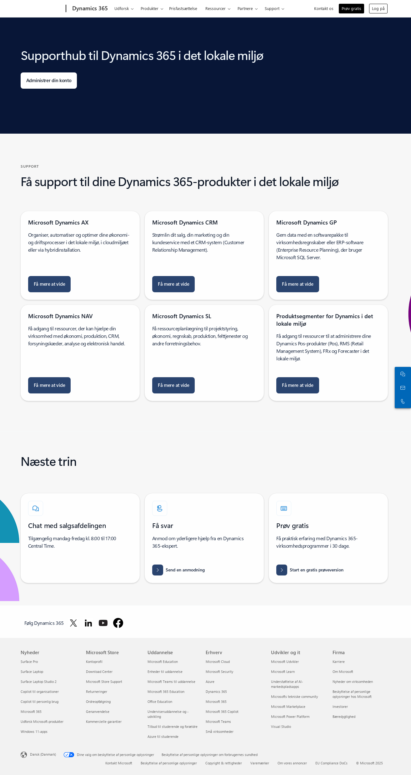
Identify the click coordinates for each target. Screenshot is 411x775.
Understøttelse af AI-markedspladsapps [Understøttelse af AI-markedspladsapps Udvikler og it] (287, 684)
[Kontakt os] (401, 387)
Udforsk (121, 8)
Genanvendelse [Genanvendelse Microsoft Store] (97, 711)
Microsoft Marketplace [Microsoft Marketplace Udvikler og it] (288, 706)
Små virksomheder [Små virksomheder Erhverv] (219, 731)
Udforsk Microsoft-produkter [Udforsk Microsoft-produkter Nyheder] (42, 721)
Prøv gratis (351, 8)
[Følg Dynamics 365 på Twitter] (73, 623)
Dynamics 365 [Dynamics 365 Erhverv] (216, 691)
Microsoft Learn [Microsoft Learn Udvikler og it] (283, 671)
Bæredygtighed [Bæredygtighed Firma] (344, 716)
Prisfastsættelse (183, 8)
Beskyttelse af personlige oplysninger (169, 763)
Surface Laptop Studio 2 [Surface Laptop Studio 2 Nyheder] (39, 681)
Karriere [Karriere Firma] (339, 661)
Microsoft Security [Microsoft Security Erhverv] (219, 671)
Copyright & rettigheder (223, 763)
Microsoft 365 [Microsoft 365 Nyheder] (31, 711)
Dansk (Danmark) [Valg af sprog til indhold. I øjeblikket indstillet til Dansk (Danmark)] (43, 754)
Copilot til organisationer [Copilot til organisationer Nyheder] (40, 691)
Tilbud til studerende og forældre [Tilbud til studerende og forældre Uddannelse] (173, 726)
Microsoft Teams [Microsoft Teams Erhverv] (218, 721)
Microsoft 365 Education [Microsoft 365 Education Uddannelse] (166, 691)
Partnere (245, 8)
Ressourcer (215, 8)
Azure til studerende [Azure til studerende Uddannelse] (163, 736)
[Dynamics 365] (89, 8)
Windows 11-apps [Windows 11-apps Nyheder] (34, 731)
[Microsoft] (42, 8)
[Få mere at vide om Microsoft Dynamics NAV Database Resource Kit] (49, 385)
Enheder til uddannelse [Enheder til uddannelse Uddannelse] (165, 671)
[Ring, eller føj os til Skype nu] (401, 401)
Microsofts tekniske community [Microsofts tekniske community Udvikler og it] (294, 696)
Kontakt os (323, 8)
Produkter (149, 8)
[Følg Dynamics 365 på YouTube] (103, 623)
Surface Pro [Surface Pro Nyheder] (29, 661)
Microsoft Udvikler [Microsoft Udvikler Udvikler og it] (285, 661)
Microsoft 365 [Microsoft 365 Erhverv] (216, 701)
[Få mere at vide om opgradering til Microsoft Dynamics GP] (297, 284)
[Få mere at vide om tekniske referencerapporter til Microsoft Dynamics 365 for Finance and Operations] (297, 385)
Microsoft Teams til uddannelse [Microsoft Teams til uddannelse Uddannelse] (171, 681)
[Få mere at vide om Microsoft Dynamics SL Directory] (173, 385)
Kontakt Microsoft (118, 763)
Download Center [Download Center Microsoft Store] (99, 671)
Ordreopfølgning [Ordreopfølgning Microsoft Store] (98, 701)
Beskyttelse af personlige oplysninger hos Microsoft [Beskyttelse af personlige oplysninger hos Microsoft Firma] (352, 694)
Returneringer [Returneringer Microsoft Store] (96, 691)
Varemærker (259, 763)
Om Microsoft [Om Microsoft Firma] (343, 671)
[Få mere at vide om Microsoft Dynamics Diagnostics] (173, 284)
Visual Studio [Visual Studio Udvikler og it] (281, 726)
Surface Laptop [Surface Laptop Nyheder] (32, 671)
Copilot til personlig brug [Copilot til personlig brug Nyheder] (39, 701)
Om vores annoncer (292, 763)
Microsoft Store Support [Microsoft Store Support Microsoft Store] (104, 681)
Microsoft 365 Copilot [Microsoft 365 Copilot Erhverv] (222, 711)
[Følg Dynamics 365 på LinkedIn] (88, 623)
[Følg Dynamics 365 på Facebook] (118, 623)
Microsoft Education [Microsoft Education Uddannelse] (163, 661)
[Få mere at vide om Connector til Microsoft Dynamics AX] (49, 284)
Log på (378, 8)
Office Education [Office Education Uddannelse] (160, 701)
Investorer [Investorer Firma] (340, 706)
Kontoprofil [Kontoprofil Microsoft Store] (94, 661)
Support (272, 8)
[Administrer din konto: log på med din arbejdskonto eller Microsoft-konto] (49, 80)
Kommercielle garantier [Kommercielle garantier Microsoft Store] (104, 721)
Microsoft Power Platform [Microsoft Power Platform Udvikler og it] (290, 716)
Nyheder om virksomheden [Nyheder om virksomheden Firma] (353, 681)
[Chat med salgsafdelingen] (401, 373)
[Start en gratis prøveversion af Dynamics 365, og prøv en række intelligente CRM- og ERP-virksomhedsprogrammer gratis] (309, 570)
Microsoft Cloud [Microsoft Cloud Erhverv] (218, 661)
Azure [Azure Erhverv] (210, 681)
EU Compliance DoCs (331, 763)
